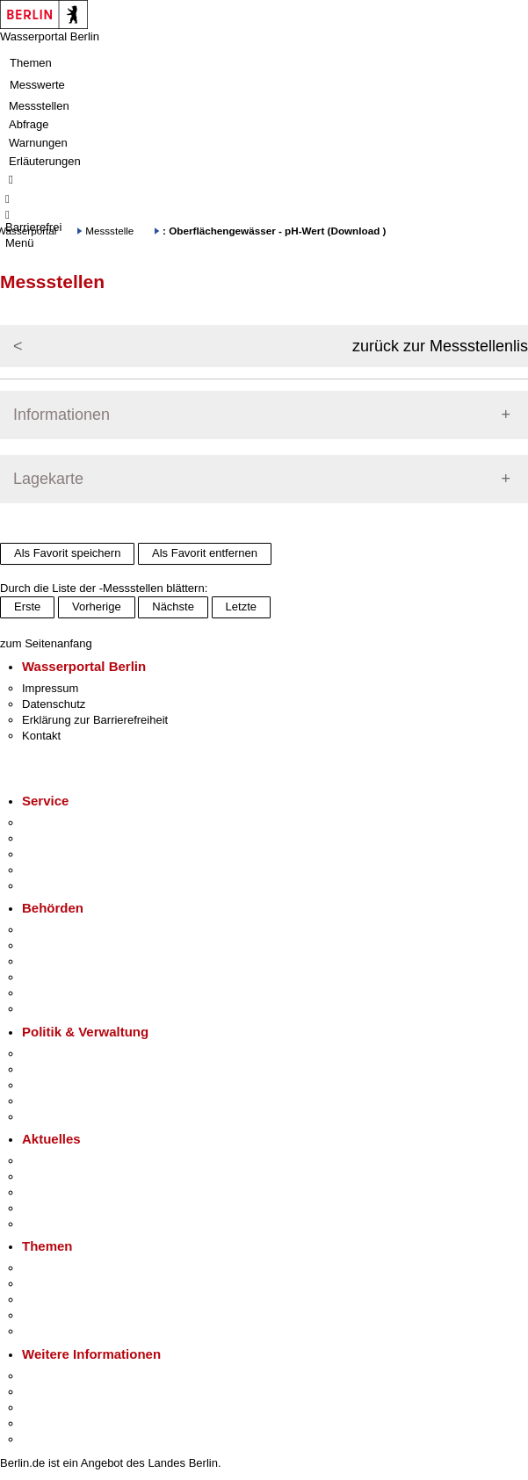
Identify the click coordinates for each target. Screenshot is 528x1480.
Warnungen (38, 142)
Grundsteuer (53, 1331)
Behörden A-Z (57, 929)
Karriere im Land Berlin (80, 1069)
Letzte (241, 606)
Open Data (49, 1101)
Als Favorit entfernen (204, 553)
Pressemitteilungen (70, 1160)
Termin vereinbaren (70, 838)
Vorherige (96, 606)
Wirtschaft (47, 1407)
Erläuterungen (45, 161)
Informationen (61, 414)
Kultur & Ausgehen (69, 1376)
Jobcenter (47, 993)
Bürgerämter (53, 977)
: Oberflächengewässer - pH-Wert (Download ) (274, 230)
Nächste (173, 606)
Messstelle (109, 230)
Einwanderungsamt (70, 1008)
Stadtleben (49, 1423)
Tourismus (48, 1391)
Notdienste (49, 870)
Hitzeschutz (51, 1224)
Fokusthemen (56, 1267)
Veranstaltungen (63, 1192)
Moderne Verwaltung (74, 1299)
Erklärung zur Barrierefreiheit (95, 719)
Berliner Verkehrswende (82, 1283)
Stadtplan (46, 1439)
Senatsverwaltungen (74, 945)
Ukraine (41, 1208)
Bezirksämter (55, 961)
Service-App (53, 822)
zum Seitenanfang (46, 643)
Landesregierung (65, 1053)
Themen (31, 62)
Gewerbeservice (63, 885)
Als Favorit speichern (67, 553)
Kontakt (41, 735)
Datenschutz (53, 704)
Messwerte (37, 84)
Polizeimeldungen (67, 1176)
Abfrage (29, 124)
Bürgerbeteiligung (67, 1085)
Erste (27, 606)
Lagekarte (48, 478)
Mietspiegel (51, 1315)
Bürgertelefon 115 (67, 854)
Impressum (50, 688)
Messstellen (39, 105)
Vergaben (46, 1116)
